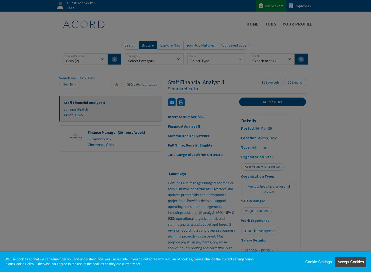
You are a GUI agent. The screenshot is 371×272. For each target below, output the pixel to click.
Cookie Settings (318, 262)
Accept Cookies (351, 262)
